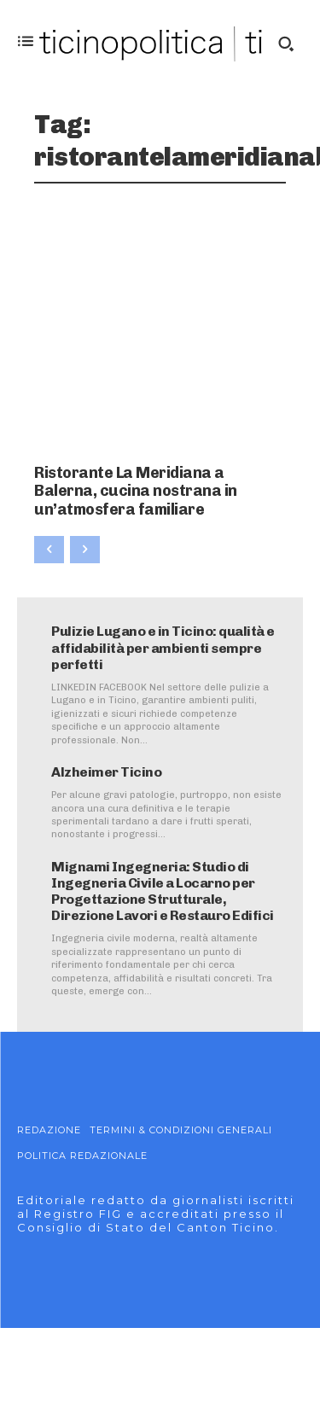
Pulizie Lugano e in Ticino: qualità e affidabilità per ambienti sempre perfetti (163, 647)
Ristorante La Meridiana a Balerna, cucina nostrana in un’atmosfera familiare (135, 491)
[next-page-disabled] (85, 549)
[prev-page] (49, 549)
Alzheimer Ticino (106, 772)
